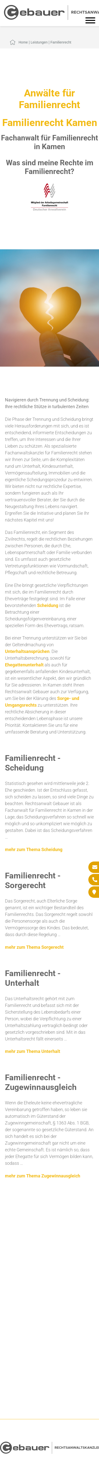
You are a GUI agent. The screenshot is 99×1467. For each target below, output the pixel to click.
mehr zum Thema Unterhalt (32, 1051)
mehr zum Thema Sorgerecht (34, 947)
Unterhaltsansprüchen (27, 651)
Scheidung (47, 605)
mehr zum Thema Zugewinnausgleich (42, 1175)
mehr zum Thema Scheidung (33, 849)
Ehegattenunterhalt (24, 664)
